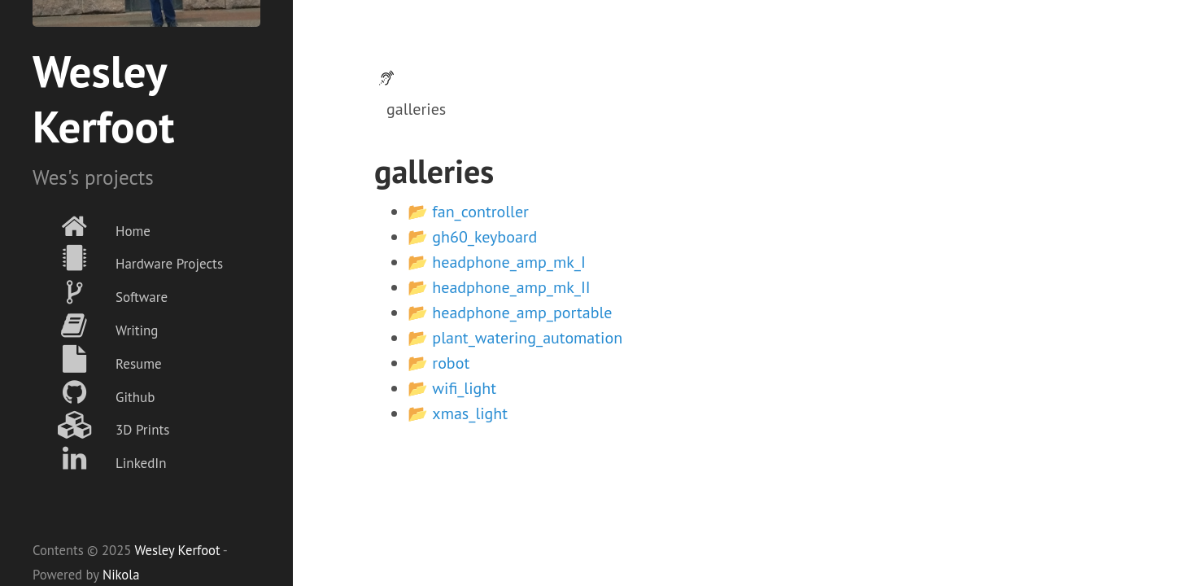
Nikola (121, 575)
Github (94, 392)
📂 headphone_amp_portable (510, 312)
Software (100, 292)
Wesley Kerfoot (177, 550)
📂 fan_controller (468, 211)
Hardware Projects (128, 259)
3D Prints (101, 425)
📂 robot (438, 363)
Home (92, 226)
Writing (95, 326)
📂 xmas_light (458, 413)
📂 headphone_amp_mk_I (497, 262)
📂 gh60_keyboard (472, 236)
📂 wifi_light (452, 388)
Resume (97, 359)
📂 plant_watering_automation (515, 337)
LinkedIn (100, 458)
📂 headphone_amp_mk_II (499, 287)
